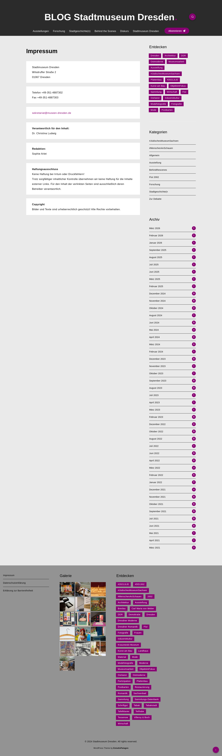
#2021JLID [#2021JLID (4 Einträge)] (123, 584)
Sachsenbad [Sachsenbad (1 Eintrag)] (140, 693)
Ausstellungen (41, 31)
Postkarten (167, 110)
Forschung (59, 31)
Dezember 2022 (157, 424)
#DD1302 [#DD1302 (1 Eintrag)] (140, 584)
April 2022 (154, 460)
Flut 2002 (154, 177)
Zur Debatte (155, 199)
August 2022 (155, 439)
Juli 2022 (154, 446)
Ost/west (155, 98)
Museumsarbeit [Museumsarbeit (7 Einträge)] (126, 669)
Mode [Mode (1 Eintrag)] (135, 657)
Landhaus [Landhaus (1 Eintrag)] (143, 651)
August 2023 (155, 388)
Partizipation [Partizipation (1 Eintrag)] (124, 681)
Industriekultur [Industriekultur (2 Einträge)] (125, 639)
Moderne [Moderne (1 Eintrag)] (143, 663)
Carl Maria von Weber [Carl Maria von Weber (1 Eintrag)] (143, 608)
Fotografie (176, 104)
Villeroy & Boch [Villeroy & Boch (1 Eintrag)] (142, 717)
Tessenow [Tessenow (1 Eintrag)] (123, 717)
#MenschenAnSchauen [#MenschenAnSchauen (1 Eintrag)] (130, 596)
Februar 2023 (156, 417)
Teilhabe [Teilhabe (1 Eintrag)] (140, 711)
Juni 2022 (154, 453)
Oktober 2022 (156, 431)
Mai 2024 (154, 330)
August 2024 (155, 315)
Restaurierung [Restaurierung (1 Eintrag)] (142, 687)
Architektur (170, 55)
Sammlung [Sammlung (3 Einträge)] (123, 699)
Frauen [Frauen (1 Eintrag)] (138, 633)
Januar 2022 (155, 482)
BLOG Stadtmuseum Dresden (110, 17)
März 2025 (154, 279)
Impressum (8, 575)
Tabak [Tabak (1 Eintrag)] (137, 705)
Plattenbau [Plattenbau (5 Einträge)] (142, 681)
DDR (183, 55)
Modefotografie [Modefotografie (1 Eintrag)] (125, 663)
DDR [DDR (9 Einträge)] (120, 614)
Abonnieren (176, 30)
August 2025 (155, 257)
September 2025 (157, 250)
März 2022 (154, 468)
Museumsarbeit (176, 61)
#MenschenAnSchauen (161, 148)
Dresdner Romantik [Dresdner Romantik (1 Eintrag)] (128, 626)
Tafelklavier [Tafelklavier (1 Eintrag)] (124, 711)
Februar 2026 (156, 235)
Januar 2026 (155, 243)
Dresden (155, 55)
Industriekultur (172, 98)
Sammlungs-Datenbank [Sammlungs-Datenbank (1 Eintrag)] (147, 699)
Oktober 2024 (156, 308)
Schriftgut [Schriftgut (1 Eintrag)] (123, 705)
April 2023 (154, 402)
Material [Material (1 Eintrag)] (122, 657)
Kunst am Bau (158, 86)
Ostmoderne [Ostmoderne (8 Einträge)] (139, 675)
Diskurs (124, 31)
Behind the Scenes (105, 31)
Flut (184, 92)
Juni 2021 (154, 526)
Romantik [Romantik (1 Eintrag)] (122, 693)
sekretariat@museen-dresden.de (51, 113)
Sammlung (156, 92)
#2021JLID (172, 79)
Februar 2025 (156, 286)
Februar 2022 (156, 475)
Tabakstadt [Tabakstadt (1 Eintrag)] (151, 705)
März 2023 (154, 410)
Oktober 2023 (156, 373)
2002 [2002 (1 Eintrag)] (149, 596)
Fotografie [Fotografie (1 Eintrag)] (123, 633)
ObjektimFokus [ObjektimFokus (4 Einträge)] (147, 669)
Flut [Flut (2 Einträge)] (146, 626)
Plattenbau (156, 79)
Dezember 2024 (157, 293)
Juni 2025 (154, 272)
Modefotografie (158, 104)
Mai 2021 (154, 533)
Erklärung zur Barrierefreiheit (18, 590)
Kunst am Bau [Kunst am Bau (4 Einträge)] (125, 651)
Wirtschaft (172, 92)
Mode (153, 110)
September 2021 (157, 511)
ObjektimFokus (178, 86)
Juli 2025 (154, 264)
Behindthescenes (158, 170)
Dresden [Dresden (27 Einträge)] (150, 614)
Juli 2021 (154, 518)
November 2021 (157, 497)
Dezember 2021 (157, 489)
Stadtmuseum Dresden (146, 31)
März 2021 (154, 547)
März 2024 (154, 344)
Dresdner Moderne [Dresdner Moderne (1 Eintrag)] (127, 620)
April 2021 (154, 540)
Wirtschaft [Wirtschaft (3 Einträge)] (123, 723)
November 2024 (157, 301)
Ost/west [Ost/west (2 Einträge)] (122, 675)
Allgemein (154, 155)
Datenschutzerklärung (14, 583)
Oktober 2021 (156, 504)
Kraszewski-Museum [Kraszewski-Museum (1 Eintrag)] (128, 645)
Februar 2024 (156, 351)
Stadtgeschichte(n (158, 191)
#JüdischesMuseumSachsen (165, 73)
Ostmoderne (157, 61)
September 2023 (157, 380)
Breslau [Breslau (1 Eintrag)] (122, 608)
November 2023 (157, 366)
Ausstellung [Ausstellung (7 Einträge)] (141, 602)
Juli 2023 (154, 395)
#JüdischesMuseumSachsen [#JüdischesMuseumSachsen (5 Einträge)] (132, 590)
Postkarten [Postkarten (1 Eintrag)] (123, 687)
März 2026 (154, 228)
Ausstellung (157, 67)
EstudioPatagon (120, 748)
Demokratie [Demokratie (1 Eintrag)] (135, 614)
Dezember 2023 (157, 359)
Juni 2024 (154, 322)
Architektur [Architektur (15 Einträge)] (123, 602)
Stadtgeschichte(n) (79, 31)
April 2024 (154, 337)
